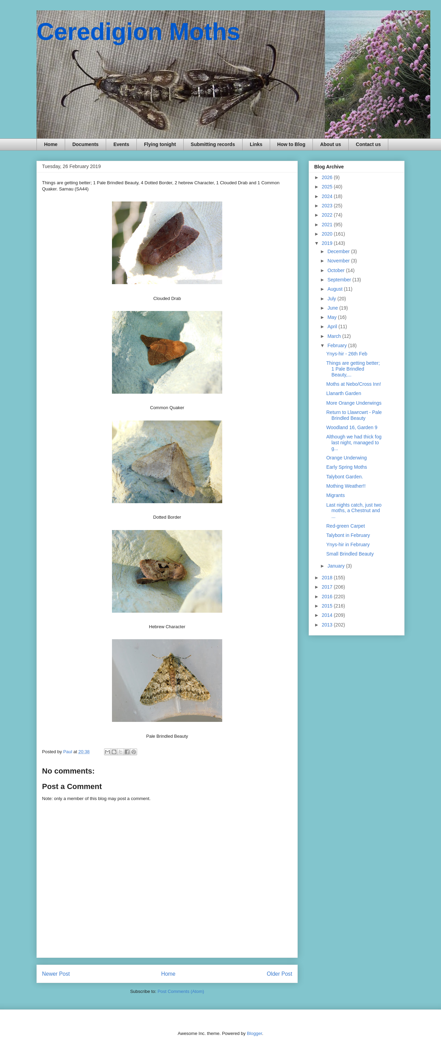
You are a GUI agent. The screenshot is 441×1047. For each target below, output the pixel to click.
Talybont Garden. (344, 476)
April (332, 326)
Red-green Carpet (345, 526)
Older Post (279, 974)
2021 (328, 224)
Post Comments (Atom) (180, 991)
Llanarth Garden (343, 393)
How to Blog (291, 144)
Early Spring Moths (346, 467)
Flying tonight (160, 144)
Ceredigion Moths (138, 31)
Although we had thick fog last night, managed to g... (353, 442)
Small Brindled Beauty (350, 554)
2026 (328, 177)
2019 (328, 243)
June (333, 308)
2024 (328, 196)
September (339, 279)
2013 (328, 625)
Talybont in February (348, 535)
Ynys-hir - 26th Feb (346, 353)
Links (256, 144)
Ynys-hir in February (348, 544)
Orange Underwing (346, 457)
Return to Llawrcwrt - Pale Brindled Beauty (354, 415)
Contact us (368, 144)
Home (51, 144)
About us (330, 144)
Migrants (335, 495)
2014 (328, 615)
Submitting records (213, 144)
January (336, 566)
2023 (328, 205)
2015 (328, 606)
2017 (328, 587)
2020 (328, 234)
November (339, 260)
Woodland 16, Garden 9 (351, 427)
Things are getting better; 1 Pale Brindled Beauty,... (353, 368)
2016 (328, 596)
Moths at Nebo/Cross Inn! (353, 384)
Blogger (254, 1033)
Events (121, 144)
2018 (328, 577)
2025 (328, 186)
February (337, 345)
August (335, 289)
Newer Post (56, 974)
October (336, 270)
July (332, 298)
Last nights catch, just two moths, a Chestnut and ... (353, 510)
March (334, 336)
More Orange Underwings (353, 403)
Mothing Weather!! (346, 486)
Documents (85, 144)
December (339, 251)
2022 (328, 215)
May (332, 317)
